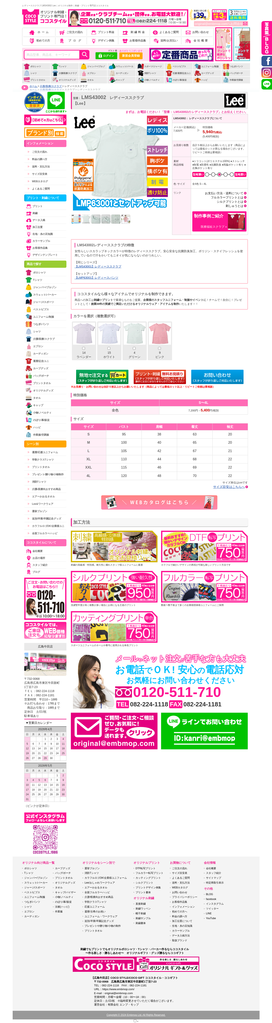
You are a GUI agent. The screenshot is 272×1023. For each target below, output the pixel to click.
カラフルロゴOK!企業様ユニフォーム (106, 877)
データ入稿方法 (181, 935)
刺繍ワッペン (143, 908)
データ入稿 (35, 220)
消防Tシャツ (146, 73)
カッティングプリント (148, 877)
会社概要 (197, 40)
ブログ (70, 40)
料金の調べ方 (37, 159)
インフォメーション (183, 906)
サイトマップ (213, 877)
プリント (34, 206)
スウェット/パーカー (121, 68)
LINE (209, 913)
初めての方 (39, 40)
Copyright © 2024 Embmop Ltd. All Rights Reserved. (136, 1015)
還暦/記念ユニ (37, 361)
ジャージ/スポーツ (39, 302)
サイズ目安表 (37, 174)
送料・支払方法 (38, 166)
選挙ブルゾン (37, 511)
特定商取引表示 (215, 882)
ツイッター (212, 908)
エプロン (88, 73)
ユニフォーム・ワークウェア (101, 916)
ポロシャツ (32, 66)
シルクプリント (144, 882)
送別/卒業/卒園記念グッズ (44, 519)
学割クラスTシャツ (40, 460)
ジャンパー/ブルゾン (92, 68)
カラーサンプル (37, 241)
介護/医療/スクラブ (64, 73)
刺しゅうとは (234, 206)
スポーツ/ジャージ (149, 66)
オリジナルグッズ (64, 80)
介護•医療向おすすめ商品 (44, 489)
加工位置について (182, 921)
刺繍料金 (134, 32)
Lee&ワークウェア (40, 504)
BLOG (209, 894)
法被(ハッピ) (62, 906)
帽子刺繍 (141, 913)
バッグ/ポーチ (233, 73)
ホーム (39, 32)
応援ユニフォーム (95, 906)
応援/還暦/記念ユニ (178, 73)
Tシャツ (59, 66)
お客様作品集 (134, 40)
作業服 (59, 911)
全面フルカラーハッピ (42, 533)
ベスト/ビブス (176, 66)
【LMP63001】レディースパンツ (96, 277)
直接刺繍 (141, 903)
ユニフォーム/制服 (206, 66)
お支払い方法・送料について (224, 193)
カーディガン (118, 73)
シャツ (30, 73)
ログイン (106, 56)
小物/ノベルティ (148, 80)
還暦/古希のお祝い (95, 911)
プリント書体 (143, 892)
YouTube (211, 918)
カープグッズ (204, 73)
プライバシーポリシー (184, 897)
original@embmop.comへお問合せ (221, 23)
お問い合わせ (197, 32)
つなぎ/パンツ (233, 66)
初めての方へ (179, 911)
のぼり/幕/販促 (176, 80)
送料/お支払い (165, 40)
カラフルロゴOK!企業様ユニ (46, 526)
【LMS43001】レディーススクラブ (98, 266)
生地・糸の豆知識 (39, 234)
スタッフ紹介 (36, 565)
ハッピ (200, 80)
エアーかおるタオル (41, 496)
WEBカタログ (37, 181)
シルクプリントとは (230, 201)
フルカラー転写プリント (149, 873)
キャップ (116, 80)
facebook (211, 899)
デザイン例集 (102, 40)
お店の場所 (35, 558)
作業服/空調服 (233, 80)
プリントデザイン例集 (148, 887)
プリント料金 (102, 32)
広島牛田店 (45, 646)
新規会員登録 (131, 55)
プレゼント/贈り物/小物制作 (45, 474)
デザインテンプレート (41, 255)
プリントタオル (34, 80)
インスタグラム (215, 903)
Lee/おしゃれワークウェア (100, 882)
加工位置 (34, 227)
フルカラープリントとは (227, 197)
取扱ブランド (179, 940)
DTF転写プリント (146, 868)
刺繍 (31, 213)
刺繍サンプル (143, 918)
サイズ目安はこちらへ (229, 487)
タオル (87, 80)
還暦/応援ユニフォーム (42, 452)
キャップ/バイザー (65, 892)
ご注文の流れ (71, 32)
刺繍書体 (141, 923)
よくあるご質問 (165, 32)
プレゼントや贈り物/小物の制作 (103, 925)
